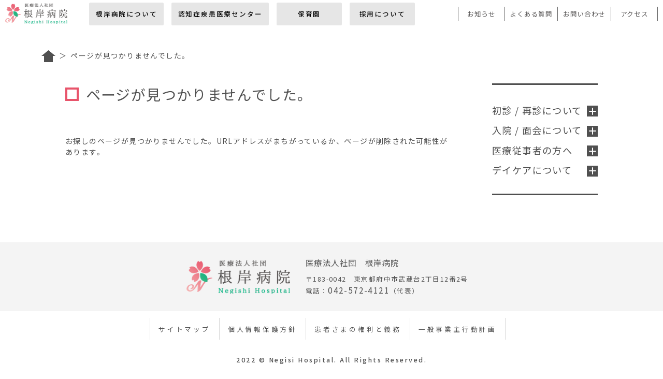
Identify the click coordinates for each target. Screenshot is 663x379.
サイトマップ (184, 329)
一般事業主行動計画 (458, 329)
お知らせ (481, 14)
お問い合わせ (584, 14)
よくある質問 (531, 14)
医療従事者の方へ (545, 150)
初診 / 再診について (545, 110)
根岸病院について (126, 14)
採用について (382, 14)
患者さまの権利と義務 (357, 329)
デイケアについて (545, 170)
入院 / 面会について (545, 130)
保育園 (309, 14)
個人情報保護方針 (262, 329)
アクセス (634, 14)
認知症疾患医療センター (220, 14)
